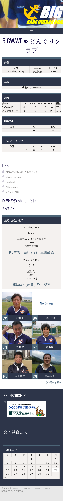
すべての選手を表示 (50, 382)
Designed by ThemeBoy (12, 491)
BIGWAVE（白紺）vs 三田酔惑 (31, 252)
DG (53, 126)
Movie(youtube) (14, 176)
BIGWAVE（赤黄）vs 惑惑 (31, 284)
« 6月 (6, 477)
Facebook (11, 181)
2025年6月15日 (31, 227)
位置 (12, 126)
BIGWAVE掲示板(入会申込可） (22, 171)
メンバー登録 (13, 191)
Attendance (12, 186)
